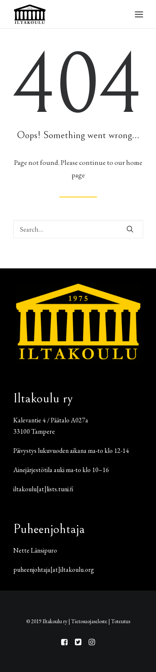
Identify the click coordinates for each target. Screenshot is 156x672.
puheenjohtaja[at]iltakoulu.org (53, 569)
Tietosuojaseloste (89, 621)
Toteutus (120, 621)
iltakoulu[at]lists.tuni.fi (43, 489)
